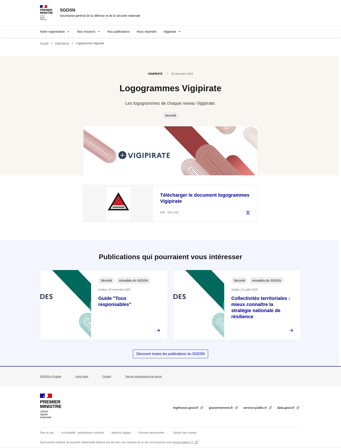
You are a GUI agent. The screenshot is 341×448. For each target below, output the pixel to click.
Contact (106, 376)
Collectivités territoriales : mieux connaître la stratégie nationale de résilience (260, 307)
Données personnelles (151, 432)
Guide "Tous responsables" (114, 301)
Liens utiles (81, 376)
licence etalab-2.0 (183, 442)
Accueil (44, 43)
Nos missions (86, 31)
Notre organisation (52, 31)
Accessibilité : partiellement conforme (82, 432)
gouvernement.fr (221, 407)
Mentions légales (121, 432)
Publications (62, 43)
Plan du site (47, 432)
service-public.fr (255, 407)
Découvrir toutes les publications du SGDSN (170, 354)
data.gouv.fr (286, 407)
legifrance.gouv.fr (186, 407)
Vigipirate (169, 31)
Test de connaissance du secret (143, 376)
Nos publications (118, 31)
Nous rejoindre (146, 31)
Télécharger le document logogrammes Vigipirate (204, 198)
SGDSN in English (50, 376)
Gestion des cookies (185, 432)
